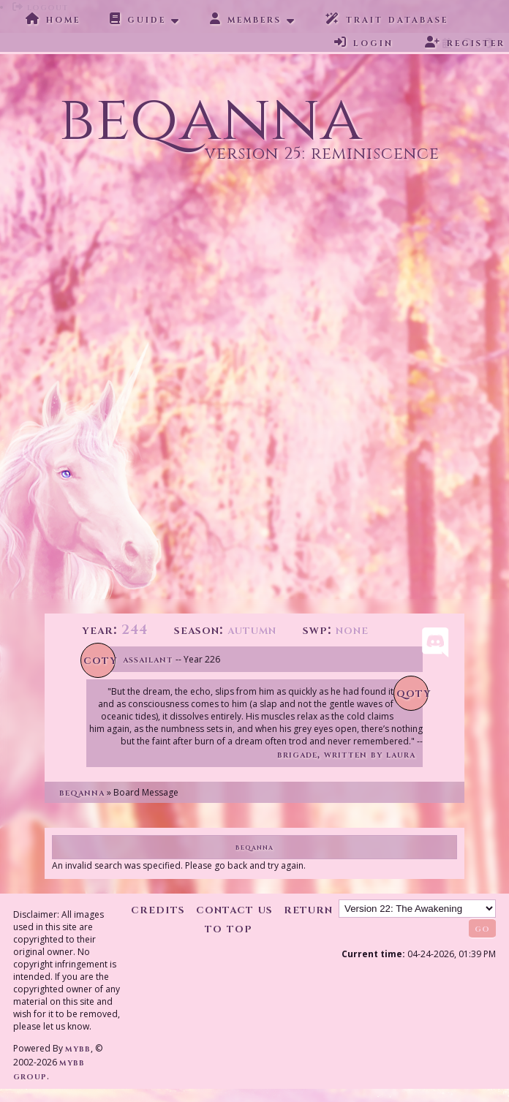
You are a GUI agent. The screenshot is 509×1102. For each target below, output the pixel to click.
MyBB (78, 1048)
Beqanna (82, 792)
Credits (158, 909)
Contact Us (234, 909)
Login (363, 42)
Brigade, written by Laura (346, 754)
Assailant (148, 659)
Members (246, 19)
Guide (138, 19)
